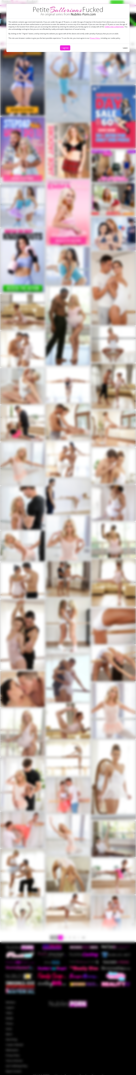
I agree (65, 47)
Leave (125, 48)
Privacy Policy (95, 38)
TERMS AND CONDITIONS (114, 27)
